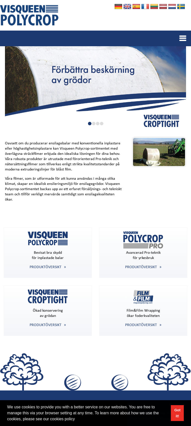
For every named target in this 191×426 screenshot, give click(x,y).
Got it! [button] (177, 413)
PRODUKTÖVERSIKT (45, 267)
